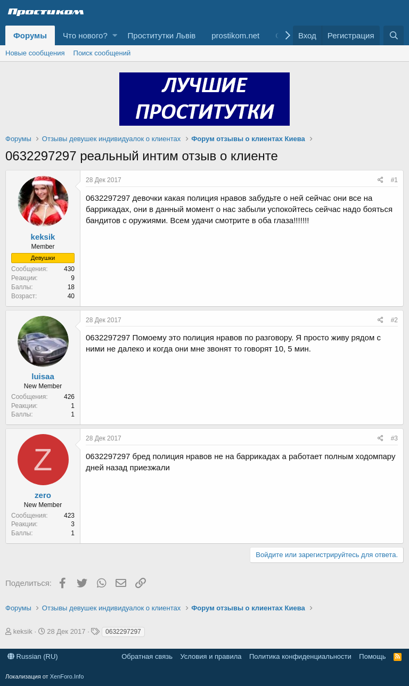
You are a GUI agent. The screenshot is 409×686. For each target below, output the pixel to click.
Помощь (372, 656)
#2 (394, 320)
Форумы (30, 35)
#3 (394, 438)
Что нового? (85, 35)
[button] (115, 35)
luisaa (42, 376)
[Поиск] (393, 35)
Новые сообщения (35, 53)
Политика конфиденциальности (300, 656)
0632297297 (123, 631)
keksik (43, 236)
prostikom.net (235, 35)
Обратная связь (147, 656)
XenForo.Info (67, 676)
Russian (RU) (32, 656)
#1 (394, 180)
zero (43, 495)
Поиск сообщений (102, 53)
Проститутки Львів (162, 35)
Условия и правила (210, 656)
